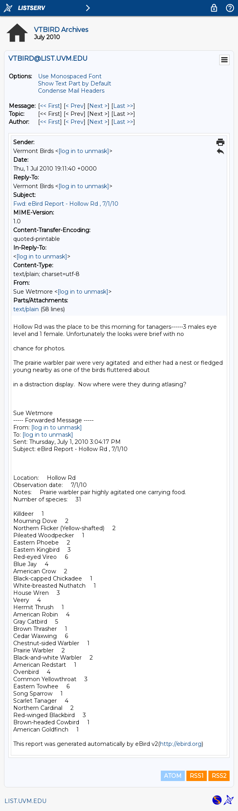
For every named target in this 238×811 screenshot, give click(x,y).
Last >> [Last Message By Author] (123, 121)
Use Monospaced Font (70, 76)
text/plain (26, 309)
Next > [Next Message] (98, 105)
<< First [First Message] (50, 105)
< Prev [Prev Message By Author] (75, 121)
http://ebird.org (181, 743)
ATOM (173, 775)
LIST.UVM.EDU (25, 801)
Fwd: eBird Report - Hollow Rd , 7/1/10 (65, 203)
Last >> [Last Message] (123, 105)
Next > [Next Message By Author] (98, 121)
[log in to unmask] (83, 151)
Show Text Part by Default (74, 83)
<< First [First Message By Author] (50, 121)
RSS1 (197, 775)
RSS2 (219, 775)
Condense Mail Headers (71, 90)
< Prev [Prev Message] (75, 105)
